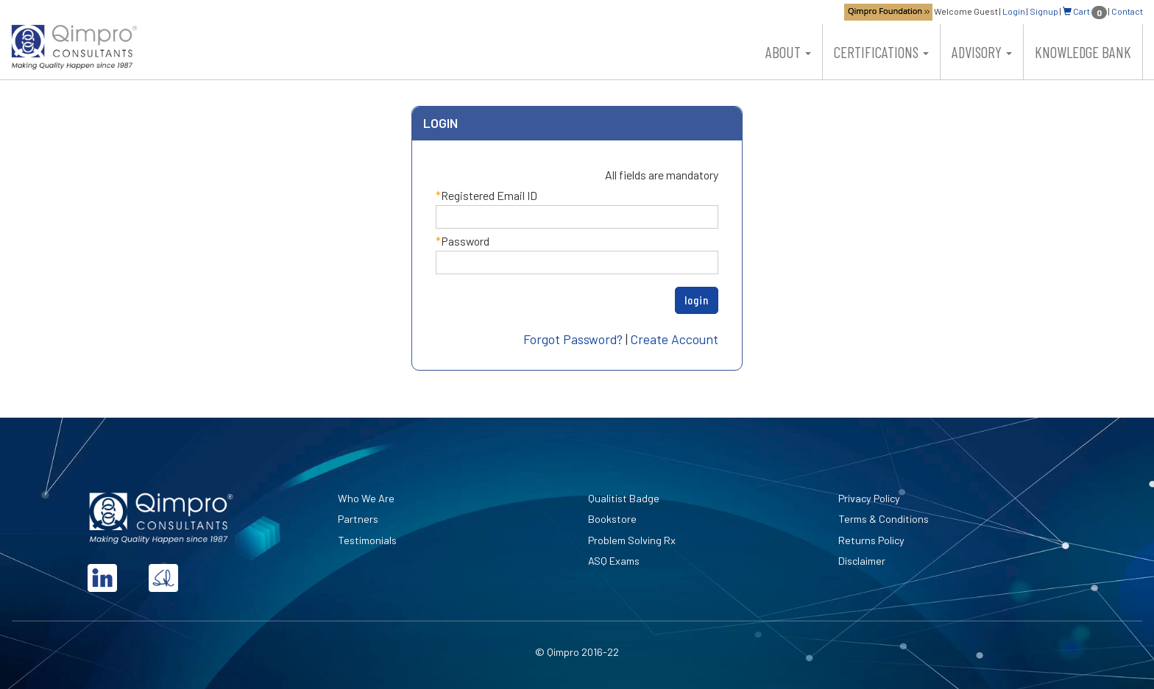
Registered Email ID (489, 195)
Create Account (674, 339)
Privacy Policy (869, 498)
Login (1013, 11)
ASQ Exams (614, 560)
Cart (1085, 11)
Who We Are (366, 498)
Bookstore (612, 519)
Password (465, 241)
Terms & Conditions (883, 519)
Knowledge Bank (1083, 52)
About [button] (788, 52)
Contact (1127, 11)
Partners (358, 519)
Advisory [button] (982, 52)
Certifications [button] (881, 52)
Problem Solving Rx (632, 540)
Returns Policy (871, 540)
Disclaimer (861, 560)
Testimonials (367, 540)
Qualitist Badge (623, 498)
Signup (1044, 11)
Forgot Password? (573, 339)
